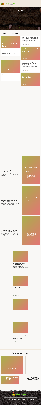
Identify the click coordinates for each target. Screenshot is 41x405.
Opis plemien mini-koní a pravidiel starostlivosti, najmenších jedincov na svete (30, 50)
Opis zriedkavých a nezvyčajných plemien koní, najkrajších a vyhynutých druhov (30, 76)
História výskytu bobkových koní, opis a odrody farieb (31, 198)
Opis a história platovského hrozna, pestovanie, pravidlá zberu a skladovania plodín (33, 378)
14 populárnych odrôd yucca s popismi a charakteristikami (12, 378)
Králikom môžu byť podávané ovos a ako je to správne (32, 363)
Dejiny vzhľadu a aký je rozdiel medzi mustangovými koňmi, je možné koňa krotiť (29, 63)
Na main (20, 27)
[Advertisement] (20, 19)
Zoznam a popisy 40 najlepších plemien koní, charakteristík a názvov (9, 45)
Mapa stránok (10, 399)
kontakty (32, 399)
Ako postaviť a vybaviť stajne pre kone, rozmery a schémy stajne (10, 70)
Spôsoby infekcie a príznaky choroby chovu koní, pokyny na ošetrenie (31, 168)
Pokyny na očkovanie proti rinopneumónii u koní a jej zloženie (31, 228)
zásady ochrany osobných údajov (21, 399)
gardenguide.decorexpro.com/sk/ (9, 3)
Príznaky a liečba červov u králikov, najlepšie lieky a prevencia (12, 364)
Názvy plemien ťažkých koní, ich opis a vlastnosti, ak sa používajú (30, 38)
